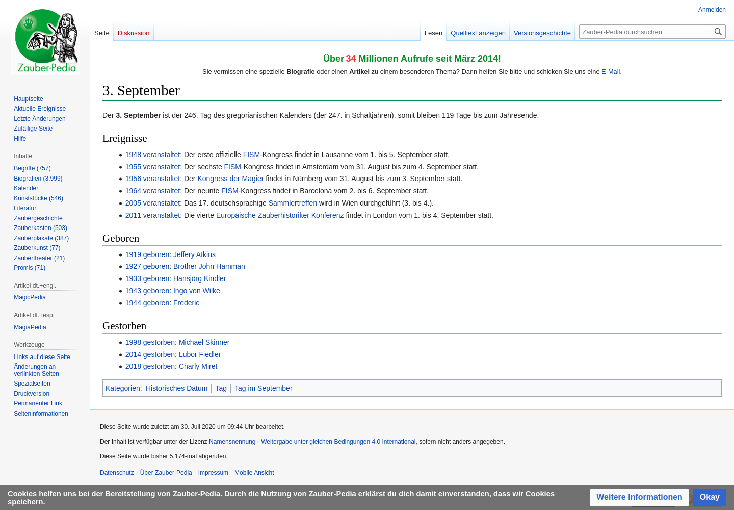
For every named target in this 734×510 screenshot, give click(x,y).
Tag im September (263, 388)
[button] (639, 497)
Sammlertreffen (293, 203)
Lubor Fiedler (200, 354)
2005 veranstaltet (152, 203)
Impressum (213, 472)
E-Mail (610, 71)
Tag (221, 388)
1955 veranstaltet (152, 167)
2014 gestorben (150, 354)
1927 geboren (147, 266)
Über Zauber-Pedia (166, 472)
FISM (251, 154)
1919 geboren (147, 254)
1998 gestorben (150, 342)
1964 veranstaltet (152, 191)
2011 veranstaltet (152, 215)
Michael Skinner (204, 342)
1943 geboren (147, 291)
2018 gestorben (150, 366)
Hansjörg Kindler (199, 278)
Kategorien (123, 388)
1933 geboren (147, 278)
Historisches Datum (176, 388)
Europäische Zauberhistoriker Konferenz (280, 215)
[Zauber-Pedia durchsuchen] (652, 31)
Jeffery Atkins (194, 254)
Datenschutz (117, 472)
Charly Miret (198, 366)
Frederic (186, 303)
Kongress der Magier (230, 178)
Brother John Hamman (209, 266)
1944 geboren (147, 303)
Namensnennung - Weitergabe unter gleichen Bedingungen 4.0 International (312, 441)
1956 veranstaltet (152, 178)
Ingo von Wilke (196, 291)
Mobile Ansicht (254, 472)
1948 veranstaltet (152, 154)
